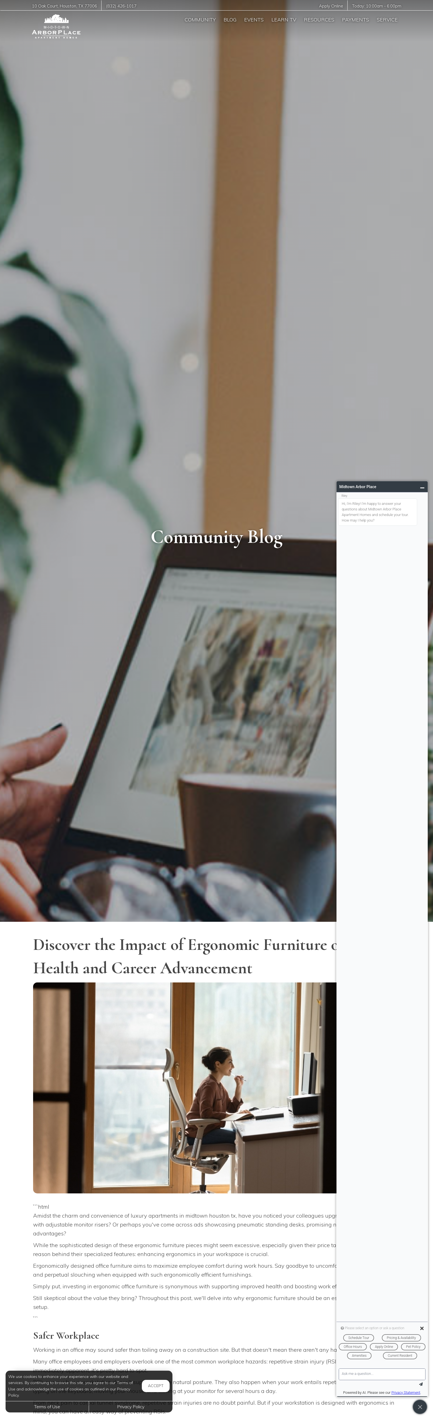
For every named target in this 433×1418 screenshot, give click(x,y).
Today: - (376, 6)
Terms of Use (47, 1406)
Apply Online (330, 6)
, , (64, 6)
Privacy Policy (130, 1406)
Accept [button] (156, 1385)
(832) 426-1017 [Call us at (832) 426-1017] (122, 6)
